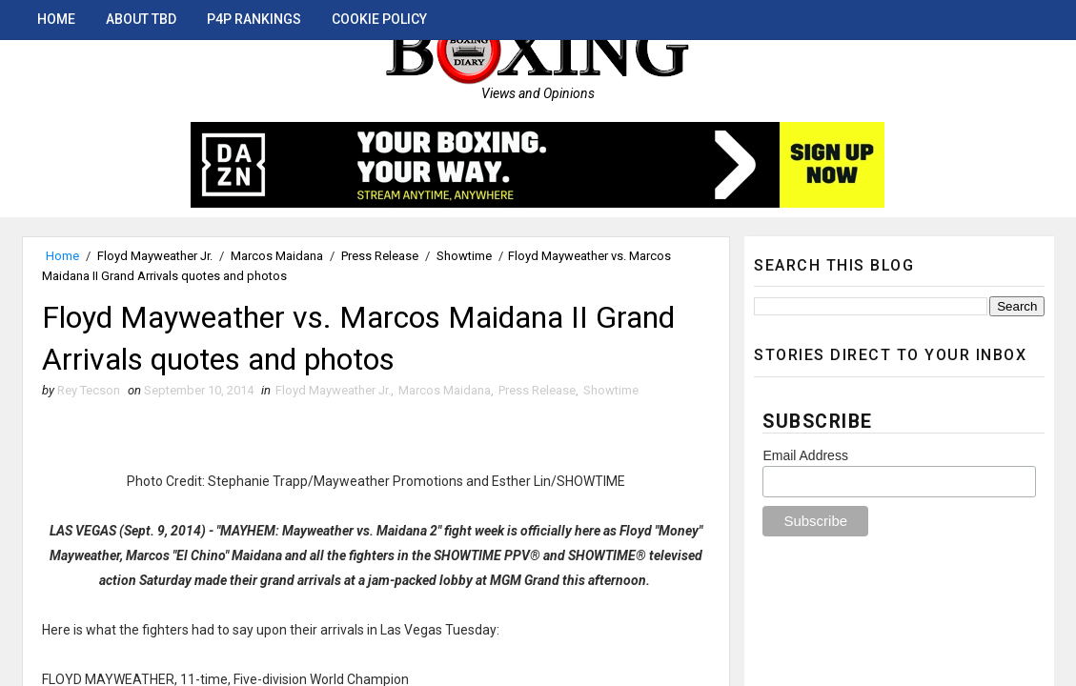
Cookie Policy (379, 19)
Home (56, 19)
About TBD (141, 19)
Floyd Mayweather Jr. (155, 256)
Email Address (804, 455)
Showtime (464, 256)
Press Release (379, 256)
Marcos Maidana (277, 256)
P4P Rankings (254, 19)
